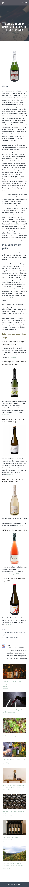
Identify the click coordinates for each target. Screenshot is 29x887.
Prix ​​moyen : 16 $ (6, 415)
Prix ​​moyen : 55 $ (22, 525)
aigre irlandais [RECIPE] (11, 637)
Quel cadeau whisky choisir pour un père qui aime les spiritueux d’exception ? (13, 684)
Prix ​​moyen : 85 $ (11, 474)
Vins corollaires (15, 224)
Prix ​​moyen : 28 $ (10, 625)
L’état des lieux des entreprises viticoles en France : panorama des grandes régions (13, 866)
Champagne (7, 630)
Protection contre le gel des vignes (13, 736)
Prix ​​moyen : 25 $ (12, 357)
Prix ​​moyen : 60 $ (14, 574)
